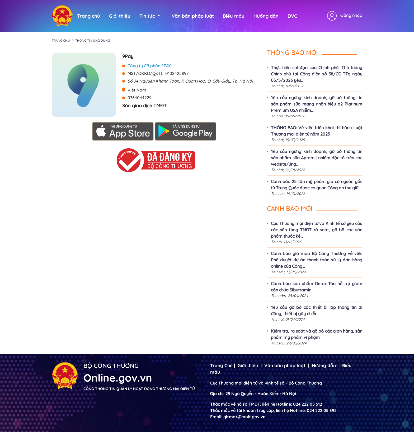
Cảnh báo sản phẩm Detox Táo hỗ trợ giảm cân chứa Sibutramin (316, 286)
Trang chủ (88, 16)
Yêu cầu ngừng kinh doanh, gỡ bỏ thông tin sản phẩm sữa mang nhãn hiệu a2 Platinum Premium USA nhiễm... (316, 104)
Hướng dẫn (266, 16)
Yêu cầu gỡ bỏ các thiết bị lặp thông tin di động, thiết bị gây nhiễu (316, 310)
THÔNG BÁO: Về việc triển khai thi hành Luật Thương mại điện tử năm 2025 (316, 131)
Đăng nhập (351, 15)
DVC (292, 16)
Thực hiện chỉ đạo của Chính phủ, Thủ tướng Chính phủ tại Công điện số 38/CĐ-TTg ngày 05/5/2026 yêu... (316, 74)
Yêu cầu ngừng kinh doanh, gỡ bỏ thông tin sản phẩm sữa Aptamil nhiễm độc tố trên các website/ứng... (316, 158)
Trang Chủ (221, 365)
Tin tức (149, 16)
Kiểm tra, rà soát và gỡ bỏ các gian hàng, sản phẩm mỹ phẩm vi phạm (316, 334)
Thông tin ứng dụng (92, 40)
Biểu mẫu (233, 16)
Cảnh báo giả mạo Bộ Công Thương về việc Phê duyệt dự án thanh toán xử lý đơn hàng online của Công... (316, 260)
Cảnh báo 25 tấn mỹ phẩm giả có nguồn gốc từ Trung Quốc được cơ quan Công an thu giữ (316, 184)
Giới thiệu (119, 16)
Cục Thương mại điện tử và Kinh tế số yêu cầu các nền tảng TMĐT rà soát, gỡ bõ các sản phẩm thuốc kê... (316, 230)
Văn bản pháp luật (193, 16)
